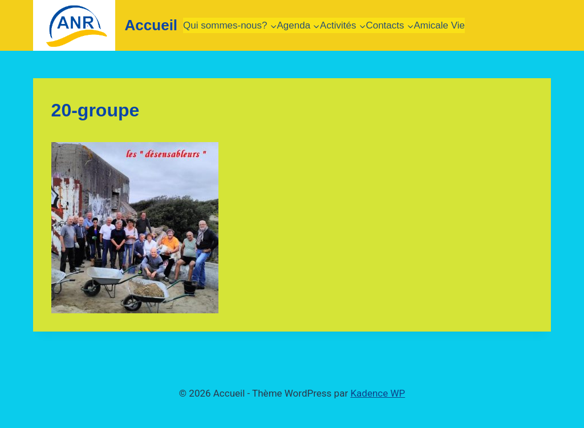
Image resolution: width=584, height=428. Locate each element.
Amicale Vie (439, 25)
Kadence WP (377, 393)
